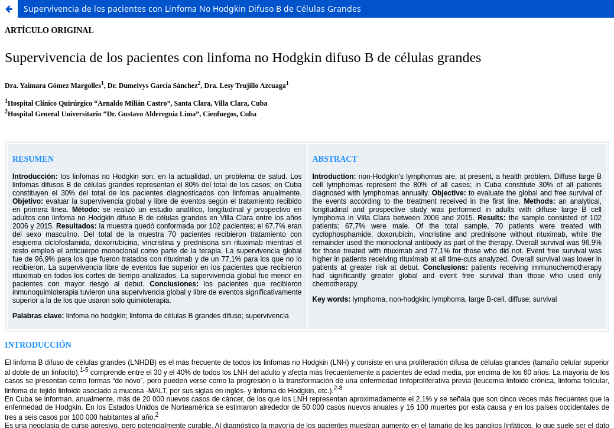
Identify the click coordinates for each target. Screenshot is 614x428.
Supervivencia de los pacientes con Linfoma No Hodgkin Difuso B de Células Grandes (192, 8)
